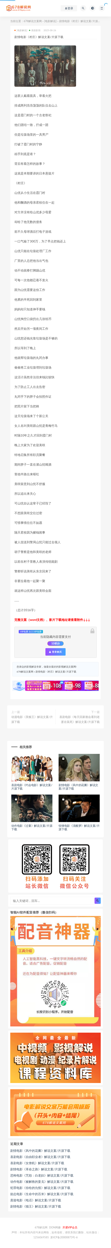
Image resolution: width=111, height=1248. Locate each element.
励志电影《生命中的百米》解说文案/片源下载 (41, 1194)
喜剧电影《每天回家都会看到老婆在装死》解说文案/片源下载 (79, 719)
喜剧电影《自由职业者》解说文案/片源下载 (40, 1157)
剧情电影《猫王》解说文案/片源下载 (35, 1206)
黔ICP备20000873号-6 (64, 1237)
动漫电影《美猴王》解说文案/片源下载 (32, 719)
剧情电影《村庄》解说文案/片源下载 (56, 671)
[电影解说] (50, 21)
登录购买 (55, 652)
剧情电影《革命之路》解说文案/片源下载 (38, 1169)
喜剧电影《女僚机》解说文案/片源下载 (37, 1163)
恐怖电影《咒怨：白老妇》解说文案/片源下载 (41, 1175)
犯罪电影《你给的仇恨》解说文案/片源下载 (40, 1188)
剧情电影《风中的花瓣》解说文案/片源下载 (78, 786)
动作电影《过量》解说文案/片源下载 (31, 827)
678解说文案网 (33, 21)
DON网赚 (55, 1227)
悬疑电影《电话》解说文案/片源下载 (35, 1200)
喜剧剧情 (34, 30)
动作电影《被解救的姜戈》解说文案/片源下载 (41, 1181)
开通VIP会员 (69, 1227)
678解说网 (41, 1227)
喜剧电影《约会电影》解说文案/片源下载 (31, 786)
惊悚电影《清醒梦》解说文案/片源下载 (79, 827)
